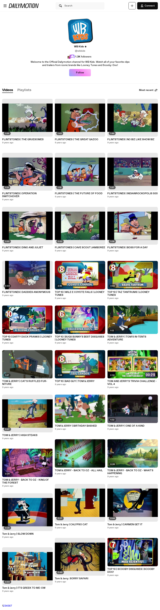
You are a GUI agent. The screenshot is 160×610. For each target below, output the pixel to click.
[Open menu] (5, 5)
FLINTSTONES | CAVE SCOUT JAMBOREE (80, 247)
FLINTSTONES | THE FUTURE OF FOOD (78, 193)
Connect (147, 6)
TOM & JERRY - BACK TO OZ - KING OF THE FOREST (25, 481)
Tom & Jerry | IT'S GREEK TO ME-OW (23, 588)
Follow (80, 72)
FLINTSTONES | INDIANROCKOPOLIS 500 (132, 193)
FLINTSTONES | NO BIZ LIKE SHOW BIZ (130, 139)
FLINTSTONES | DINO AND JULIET (22, 247)
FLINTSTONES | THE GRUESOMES (23, 139)
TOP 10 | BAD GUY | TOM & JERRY (74, 381)
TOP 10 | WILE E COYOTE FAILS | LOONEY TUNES (79, 294)
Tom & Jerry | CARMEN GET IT (124, 524)
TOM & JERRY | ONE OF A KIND (125, 425)
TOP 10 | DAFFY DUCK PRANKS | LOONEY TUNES (27, 338)
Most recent (148, 90)
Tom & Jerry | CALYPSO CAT (71, 524)
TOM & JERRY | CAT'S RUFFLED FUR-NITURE (24, 383)
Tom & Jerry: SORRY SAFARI (71, 578)
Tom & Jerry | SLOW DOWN (17, 533)
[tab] (7, 90)
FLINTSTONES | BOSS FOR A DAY (127, 247)
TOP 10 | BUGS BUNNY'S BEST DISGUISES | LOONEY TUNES (79, 338)
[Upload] (132, 5)
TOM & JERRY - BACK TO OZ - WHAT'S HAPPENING (130, 472)
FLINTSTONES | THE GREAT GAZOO (76, 139)
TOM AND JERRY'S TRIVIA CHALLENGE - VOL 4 (132, 383)
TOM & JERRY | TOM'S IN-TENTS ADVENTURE (126, 338)
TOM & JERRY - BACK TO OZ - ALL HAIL (79, 470)
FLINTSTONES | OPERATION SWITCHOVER (19, 195)
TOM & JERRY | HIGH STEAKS (19, 435)
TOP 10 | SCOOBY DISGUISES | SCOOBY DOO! (131, 571)
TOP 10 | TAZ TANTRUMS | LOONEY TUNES (128, 294)
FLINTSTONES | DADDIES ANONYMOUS (26, 292)
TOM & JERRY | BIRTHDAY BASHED (76, 425)
